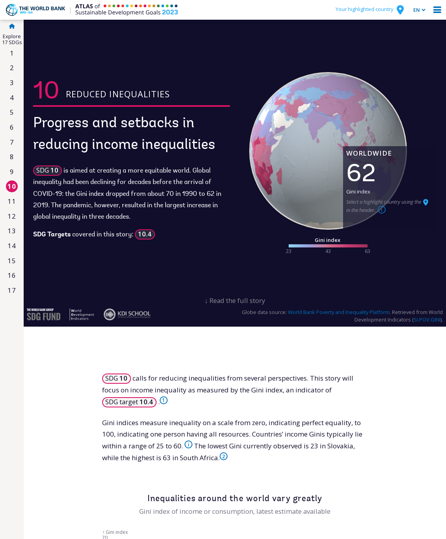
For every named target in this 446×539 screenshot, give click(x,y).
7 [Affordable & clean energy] (12, 142)
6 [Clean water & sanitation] (12, 127)
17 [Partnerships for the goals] (11, 290)
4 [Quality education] (12, 97)
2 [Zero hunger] (12, 67)
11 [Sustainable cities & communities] (11, 201)
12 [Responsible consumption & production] (11, 216)
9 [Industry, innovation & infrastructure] (12, 171)
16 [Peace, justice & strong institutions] (11, 275)
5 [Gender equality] (12, 112)
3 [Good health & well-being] (12, 82)
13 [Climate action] (11, 230)
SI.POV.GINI (427, 319)
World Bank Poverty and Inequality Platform (339, 312)
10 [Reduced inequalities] (11, 186)
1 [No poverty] (12, 53)
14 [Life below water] (11, 245)
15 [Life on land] (11, 260)
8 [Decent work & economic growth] (12, 156)
